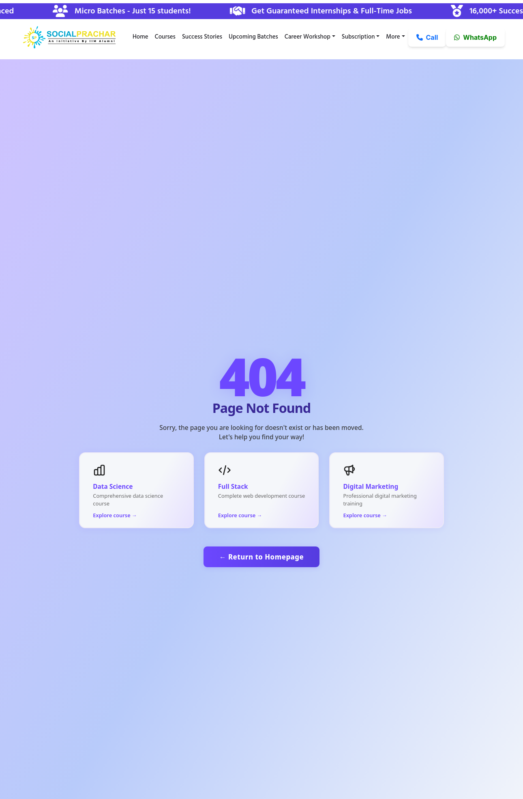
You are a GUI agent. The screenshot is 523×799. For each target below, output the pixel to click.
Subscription (358, 37)
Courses (165, 37)
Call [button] (427, 37)
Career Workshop (307, 37)
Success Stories (202, 37)
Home (140, 37)
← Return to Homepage (261, 556)
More (393, 37)
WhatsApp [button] (475, 37)
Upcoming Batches (253, 37)
